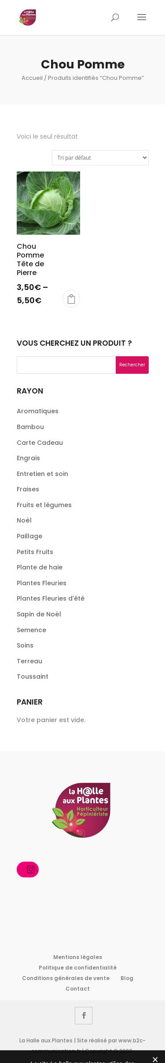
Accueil (32, 78)
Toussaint (32, 676)
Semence (31, 630)
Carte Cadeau (40, 442)
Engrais (28, 458)
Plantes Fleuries (41, 583)
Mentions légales (77, 957)
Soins (25, 645)
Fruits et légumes (44, 505)
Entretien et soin (42, 473)
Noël (24, 520)
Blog (127, 978)
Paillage (29, 536)
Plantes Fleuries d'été (50, 598)
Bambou (30, 426)
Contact (78, 988)
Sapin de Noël (39, 614)
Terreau (29, 661)
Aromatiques (38, 411)
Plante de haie (39, 567)
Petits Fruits (35, 552)
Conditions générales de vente (66, 978)
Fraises (28, 489)
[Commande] (100, 157)
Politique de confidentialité (78, 967)
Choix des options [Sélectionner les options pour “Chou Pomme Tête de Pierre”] (71, 299)
